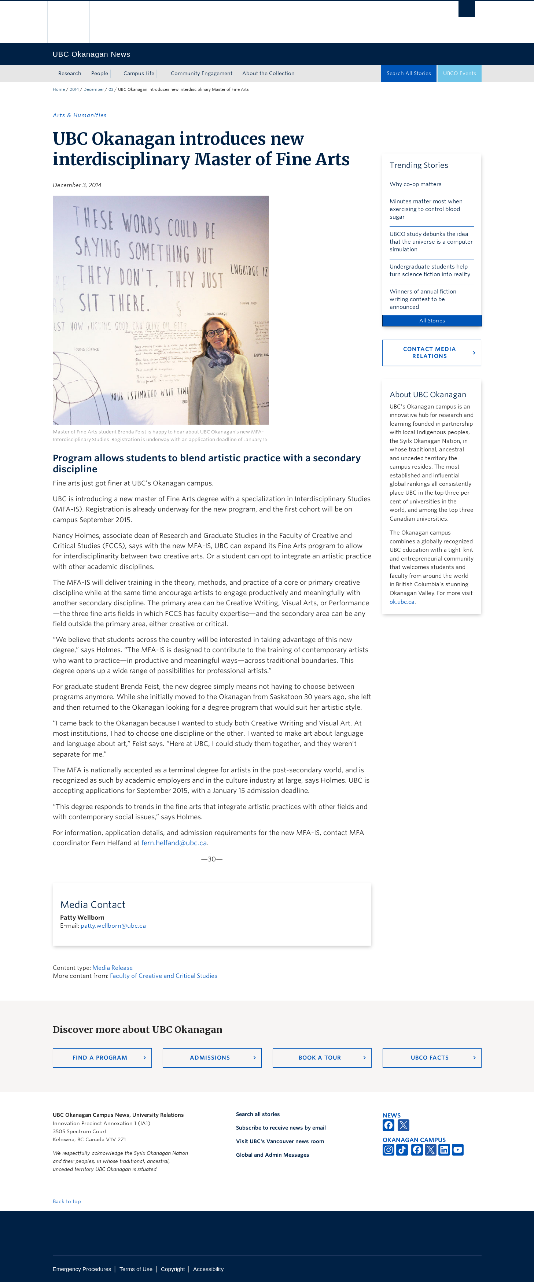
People (99, 73)
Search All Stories (409, 73)
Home (59, 89)
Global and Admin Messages (272, 1155)
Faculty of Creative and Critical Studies (163, 975)
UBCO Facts (430, 1057)
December (94, 89)
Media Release (112, 967)
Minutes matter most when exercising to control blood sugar (426, 209)
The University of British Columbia (68, 22)
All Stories (432, 321)
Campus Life (139, 73)
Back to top (70, 1201)
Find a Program (100, 1057)
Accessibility (208, 1269)
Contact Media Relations (429, 352)
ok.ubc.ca (402, 602)
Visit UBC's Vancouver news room (280, 1141)
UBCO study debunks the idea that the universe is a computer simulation (431, 242)
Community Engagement (201, 73)
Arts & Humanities (80, 115)
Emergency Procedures (82, 1269)
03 (110, 89)
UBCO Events (459, 73)
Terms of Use (135, 1269)
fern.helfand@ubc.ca (174, 843)
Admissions (210, 1057)
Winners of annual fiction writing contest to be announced (423, 299)
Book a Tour (320, 1057)
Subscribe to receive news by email (281, 1128)
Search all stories (258, 1114)
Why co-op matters (416, 184)
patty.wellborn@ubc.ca (113, 925)
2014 (74, 89)
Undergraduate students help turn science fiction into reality (430, 270)
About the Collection (268, 73)
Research (69, 73)
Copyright (173, 1269)
